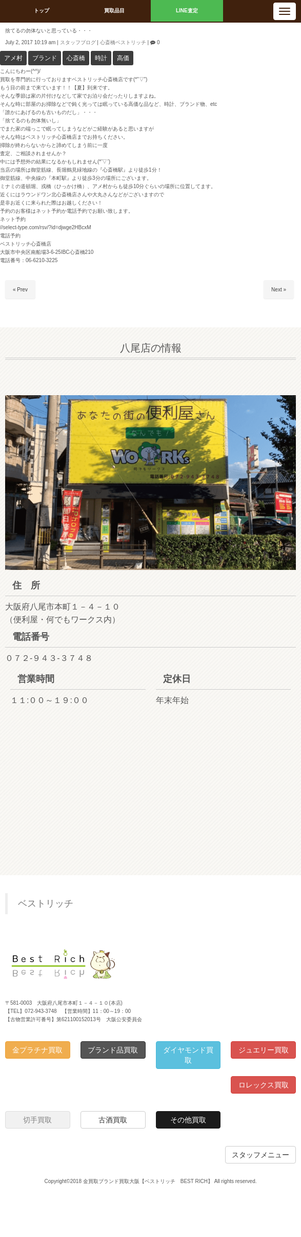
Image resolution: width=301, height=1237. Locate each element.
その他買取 (188, 1120)
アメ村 (13, 58)
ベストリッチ (45, 903)
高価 (123, 58)
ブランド (44, 58)
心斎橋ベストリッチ (123, 42)
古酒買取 (112, 1120)
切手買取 (37, 1120)
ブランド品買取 (113, 1050)
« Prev (20, 289)
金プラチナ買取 (37, 1050)
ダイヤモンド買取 (188, 1055)
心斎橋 (76, 58)
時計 (101, 58)
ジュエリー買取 (263, 1050)
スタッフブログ (78, 42)
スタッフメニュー (260, 1155)
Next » (278, 289)
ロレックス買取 (263, 1085)
